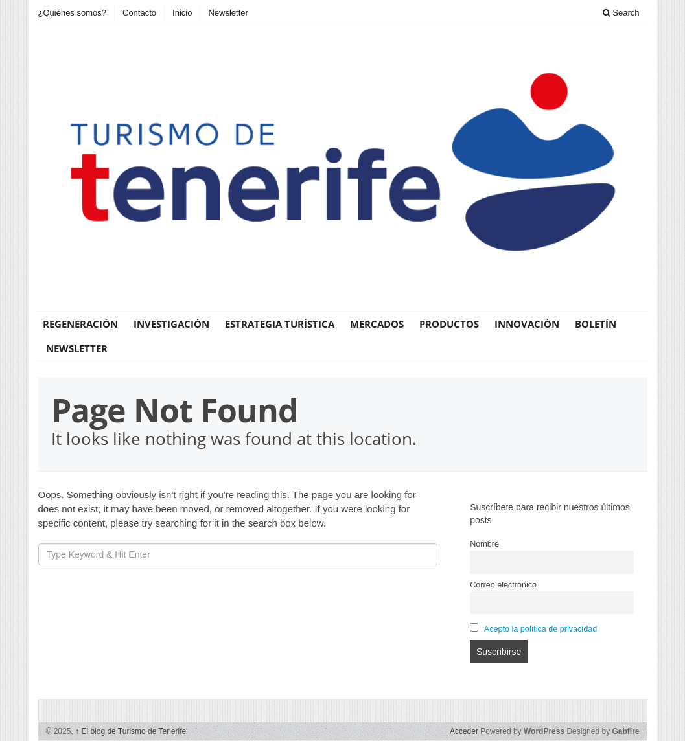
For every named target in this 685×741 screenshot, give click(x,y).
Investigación (171, 323)
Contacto (139, 12)
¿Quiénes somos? (72, 12)
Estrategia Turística (279, 323)
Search (621, 12)
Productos (449, 323)
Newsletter (228, 12)
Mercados (377, 323)
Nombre (484, 544)
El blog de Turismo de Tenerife (130, 731)
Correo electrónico (503, 584)
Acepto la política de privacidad (540, 628)
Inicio (182, 12)
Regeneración (80, 323)
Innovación (526, 323)
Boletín (595, 323)
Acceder (464, 731)
